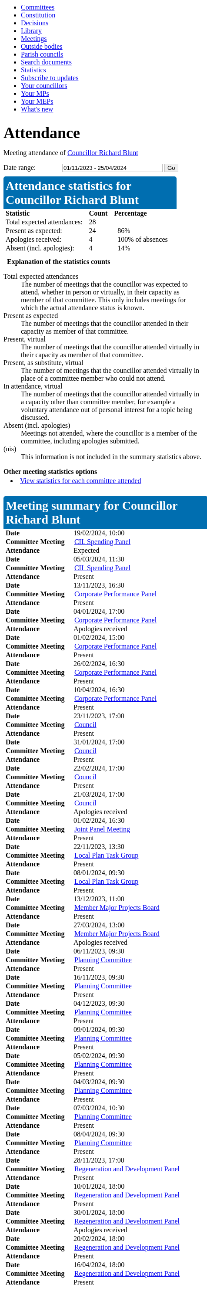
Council (85, 724)
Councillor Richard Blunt (102, 152)
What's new (37, 109)
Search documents (46, 62)
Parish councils (42, 54)
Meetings (34, 38)
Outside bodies (42, 46)
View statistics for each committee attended (80, 480)
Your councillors (44, 85)
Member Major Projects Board (117, 907)
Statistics (33, 70)
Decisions (34, 23)
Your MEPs (37, 101)
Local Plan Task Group (106, 855)
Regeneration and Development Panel (127, 1169)
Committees (37, 7)
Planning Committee (103, 960)
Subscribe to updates (49, 77)
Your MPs (35, 93)
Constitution (38, 15)
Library (31, 30)
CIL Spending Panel (102, 541)
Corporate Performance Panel (115, 594)
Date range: (19, 167)
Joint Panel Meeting (102, 829)
